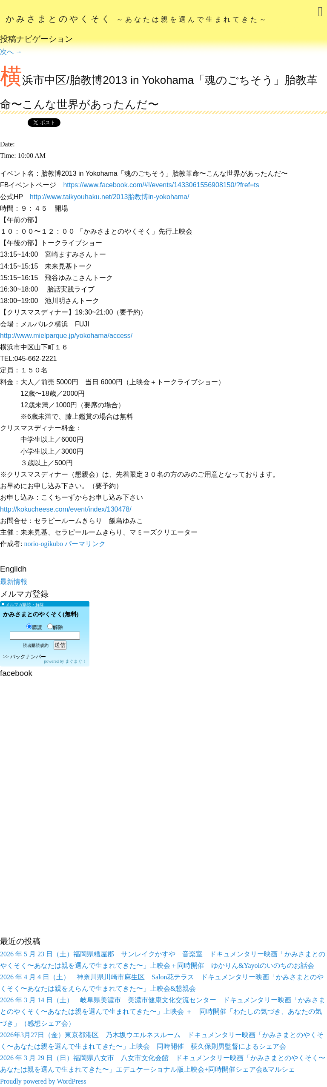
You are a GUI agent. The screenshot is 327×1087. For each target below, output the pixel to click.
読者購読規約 (36, 645)
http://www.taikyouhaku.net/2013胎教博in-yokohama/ (109, 196)
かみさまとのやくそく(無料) (40, 614)
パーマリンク (85, 543)
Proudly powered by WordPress (43, 1081)
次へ (11, 51)
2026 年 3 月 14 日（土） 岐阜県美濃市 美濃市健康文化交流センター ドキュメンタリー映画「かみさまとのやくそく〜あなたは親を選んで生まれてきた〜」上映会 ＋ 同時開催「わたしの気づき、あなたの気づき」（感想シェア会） (162, 1011)
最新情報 (13, 581)
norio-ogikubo (43, 543)
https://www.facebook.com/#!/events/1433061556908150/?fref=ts (161, 185)
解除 (55, 627)
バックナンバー (28, 657)
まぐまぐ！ (75, 661)
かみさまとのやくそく (137, 18)
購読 (34, 627)
